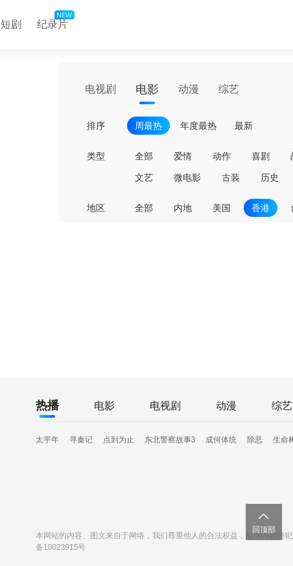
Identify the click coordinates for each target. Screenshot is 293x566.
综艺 (228, 89)
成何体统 (221, 439)
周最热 (148, 125)
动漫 (188, 89)
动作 (222, 156)
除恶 (255, 439)
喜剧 (261, 156)
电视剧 (100, 89)
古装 (231, 177)
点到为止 (118, 439)
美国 (222, 208)
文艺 (144, 177)
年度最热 (198, 125)
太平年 (47, 439)
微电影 (187, 177)
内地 (183, 208)
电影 (147, 89)
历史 (270, 177)
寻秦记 (81, 439)
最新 (244, 125)
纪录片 (54, 21)
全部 (144, 156)
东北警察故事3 (170, 439)
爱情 (183, 156)
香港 (261, 208)
